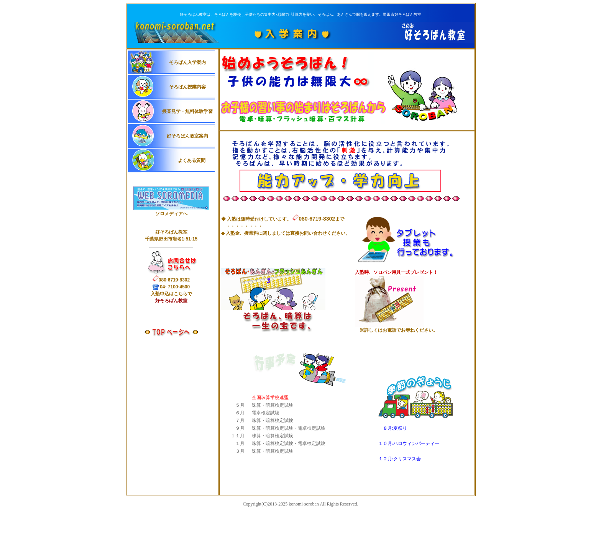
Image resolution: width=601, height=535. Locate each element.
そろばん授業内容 (187, 87)
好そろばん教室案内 (187, 136)
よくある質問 (191, 160)
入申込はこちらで (171, 293)
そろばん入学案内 (187, 62)
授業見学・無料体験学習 (187, 111)
